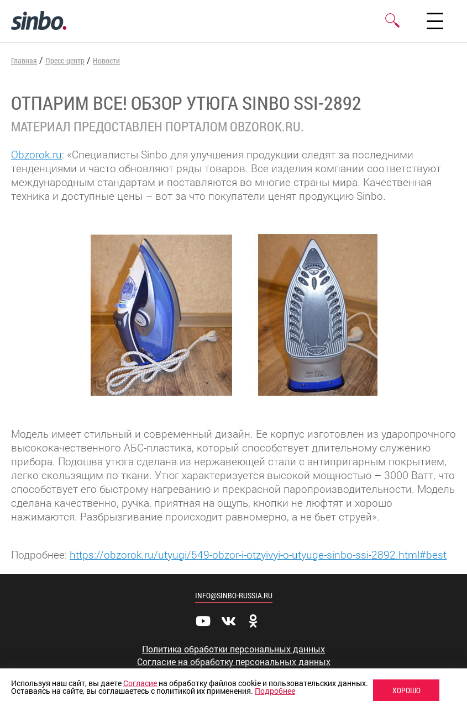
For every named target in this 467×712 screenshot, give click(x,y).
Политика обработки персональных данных (233, 649)
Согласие (140, 683)
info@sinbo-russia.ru (233, 595)
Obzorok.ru (36, 154)
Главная (24, 60)
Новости (106, 60)
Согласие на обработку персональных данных (233, 661)
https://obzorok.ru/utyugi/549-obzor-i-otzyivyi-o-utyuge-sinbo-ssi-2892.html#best (258, 554)
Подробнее (275, 691)
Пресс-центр (65, 60)
